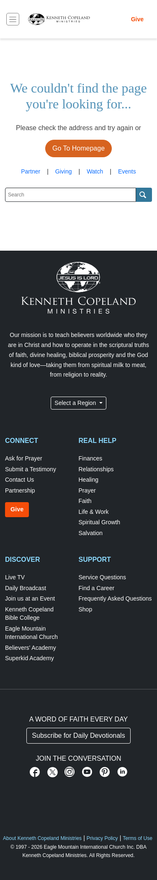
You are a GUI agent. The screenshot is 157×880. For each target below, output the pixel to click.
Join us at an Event (30, 598)
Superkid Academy (29, 658)
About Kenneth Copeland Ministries (42, 838)
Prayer (87, 490)
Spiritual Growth (100, 522)
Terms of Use (137, 838)
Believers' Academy (30, 647)
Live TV (15, 577)
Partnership (20, 490)
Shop (86, 609)
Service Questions (102, 577)
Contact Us (19, 479)
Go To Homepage (78, 148)
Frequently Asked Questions (115, 598)
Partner (30, 171)
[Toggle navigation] (12, 19)
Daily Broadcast (25, 588)
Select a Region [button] (76, 403)
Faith (85, 501)
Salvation (91, 533)
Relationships (96, 469)
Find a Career (97, 588)
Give (137, 19)
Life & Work (94, 511)
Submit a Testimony (30, 469)
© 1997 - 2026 (26, 847)
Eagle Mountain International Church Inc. (89, 847)
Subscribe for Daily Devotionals (78, 735)
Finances (91, 458)
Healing (88, 479)
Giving (63, 171)
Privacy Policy (102, 838)
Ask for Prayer (23, 458)
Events (127, 171)
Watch (95, 171)
